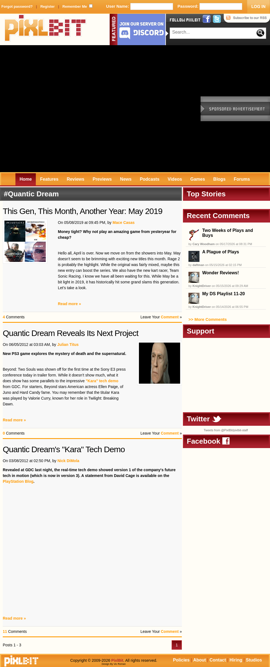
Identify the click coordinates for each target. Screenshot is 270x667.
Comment (170, 317)
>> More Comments (207, 319)
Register (47, 6)
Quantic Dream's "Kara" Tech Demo (64, 449)
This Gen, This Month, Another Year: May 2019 (82, 211)
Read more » (69, 304)
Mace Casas (123, 222)
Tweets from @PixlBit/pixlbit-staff (226, 430)
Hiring (235, 660)
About (199, 660)
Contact (217, 660)
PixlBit (45, 29)
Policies (181, 660)
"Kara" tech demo (102, 381)
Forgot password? (17, 6)
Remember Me (75, 6)
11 (5, 631)
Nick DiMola (68, 461)
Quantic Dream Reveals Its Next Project (70, 333)
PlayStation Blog (18, 481)
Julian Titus (68, 344)
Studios (254, 660)
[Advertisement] (63, 108)
